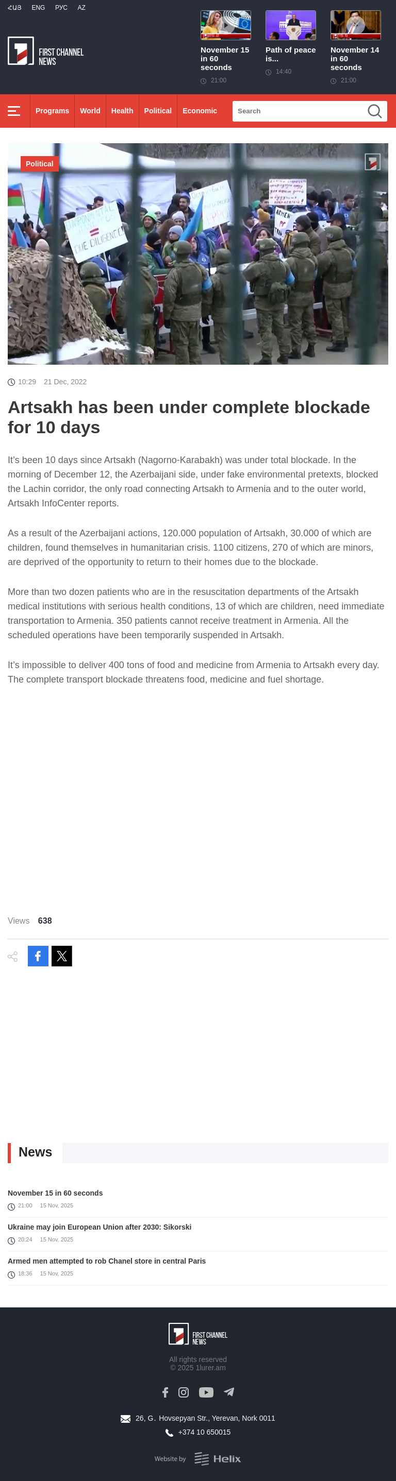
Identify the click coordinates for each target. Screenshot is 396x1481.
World (90, 111)
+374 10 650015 (204, 1432)
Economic (200, 111)
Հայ (15, 7)
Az (81, 7)
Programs (52, 111)
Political (158, 111)
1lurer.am (210, 1368)
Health (122, 111)
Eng (38, 7)
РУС (61, 7)
